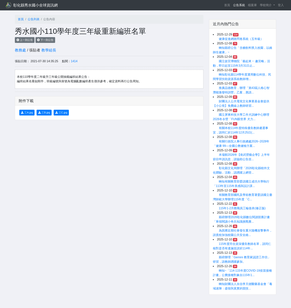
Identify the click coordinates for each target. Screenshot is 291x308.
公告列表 (34, 19)
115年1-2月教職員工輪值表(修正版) (242, 208)
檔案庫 (252, 5)
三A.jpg (27, 112)
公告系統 (239, 5)
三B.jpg (44, 112)
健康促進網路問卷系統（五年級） (241, 38)
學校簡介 (266, 5)
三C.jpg (61, 112)
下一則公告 (45, 39)
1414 (74, 61)
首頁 (228, 5)
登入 (281, 5)
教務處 (20, 50)
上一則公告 (25, 39)
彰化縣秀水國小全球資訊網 (35, 5)
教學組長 (48, 50)
